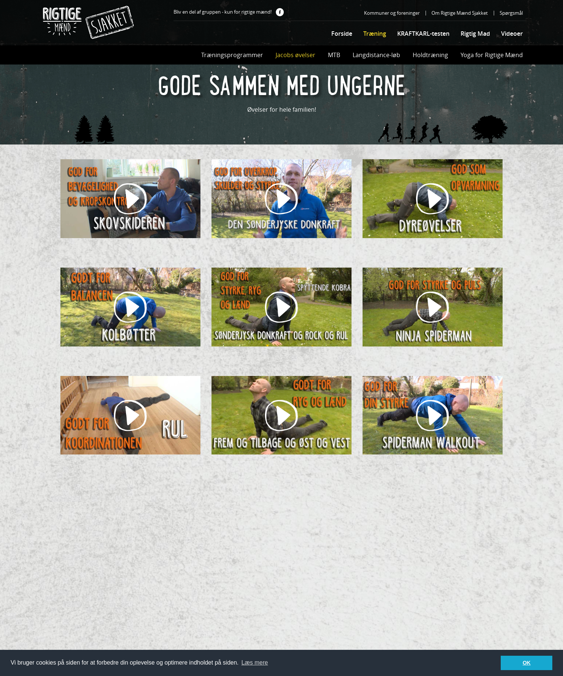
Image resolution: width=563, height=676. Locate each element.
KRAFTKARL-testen (423, 33)
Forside (341, 33)
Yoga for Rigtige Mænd (492, 55)
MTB (334, 55)
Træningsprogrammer (232, 55)
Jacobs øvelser (295, 55)
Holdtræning (430, 55)
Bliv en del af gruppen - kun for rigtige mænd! (229, 12)
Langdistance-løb (376, 55)
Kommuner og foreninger (392, 13)
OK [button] (526, 663)
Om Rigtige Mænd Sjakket (459, 13)
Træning (374, 33)
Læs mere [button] (254, 662)
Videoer (512, 33)
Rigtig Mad (475, 33)
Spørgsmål (511, 13)
